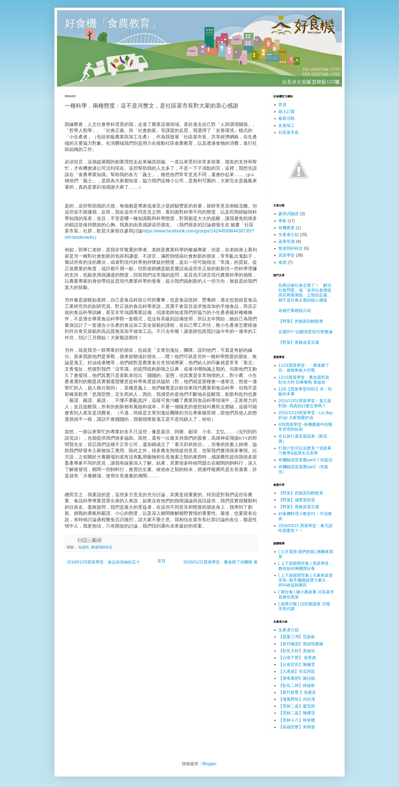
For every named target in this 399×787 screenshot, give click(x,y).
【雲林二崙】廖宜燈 (296, 706)
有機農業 (286, 228)
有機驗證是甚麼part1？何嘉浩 (305, 460)
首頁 (161, 561)
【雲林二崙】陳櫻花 (296, 713)
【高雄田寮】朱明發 (296, 727)
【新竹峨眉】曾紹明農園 (300, 644)
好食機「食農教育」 (113, 22)
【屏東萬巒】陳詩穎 (296, 678)
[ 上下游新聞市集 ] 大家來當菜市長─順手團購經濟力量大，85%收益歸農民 (305, 580)
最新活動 (286, 118)
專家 (282, 221)
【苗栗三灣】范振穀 (296, 637)
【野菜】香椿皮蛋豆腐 (298, 342)
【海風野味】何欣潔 (296, 699)
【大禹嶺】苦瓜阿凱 (296, 671)
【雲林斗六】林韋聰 (296, 720)
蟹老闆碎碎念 (101, 547)
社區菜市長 (288, 132)
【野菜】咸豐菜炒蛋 (296, 500)
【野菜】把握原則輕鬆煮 (300, 321)
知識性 (83, 547)
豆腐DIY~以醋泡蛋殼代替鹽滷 (305, 332)
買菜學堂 (286, 255)
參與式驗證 (288, 214)
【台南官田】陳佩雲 (296, 664)
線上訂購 (286, 111)
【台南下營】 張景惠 (297, 657)
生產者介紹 (288, 234)
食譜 (282, 262)
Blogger (209, 764)
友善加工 (286, 125)
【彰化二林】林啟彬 (296, 685)
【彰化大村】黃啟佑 (296, 651)
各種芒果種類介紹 (294, 310)
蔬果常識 (286, 241)
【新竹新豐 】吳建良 (297, 692)
